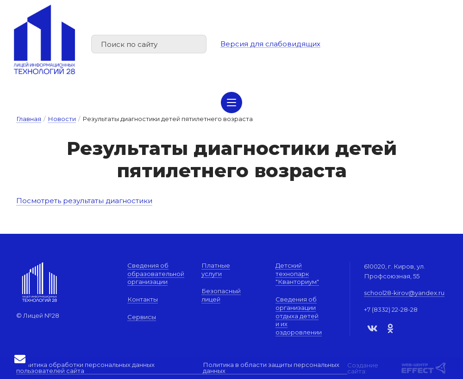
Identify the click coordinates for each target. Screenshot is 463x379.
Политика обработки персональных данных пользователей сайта (85, 368)
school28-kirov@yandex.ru (404, 292)
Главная (28, 118)
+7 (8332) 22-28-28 (391, 309)
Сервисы (141, 317)
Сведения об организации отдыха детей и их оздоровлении (298, 315)
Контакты (142, 299)
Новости (62, 118)
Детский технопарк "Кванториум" (297, 273)
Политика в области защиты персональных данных (271, 368)
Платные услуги (215, 269)
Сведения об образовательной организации (155, 273)
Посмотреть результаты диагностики (84, 200)
